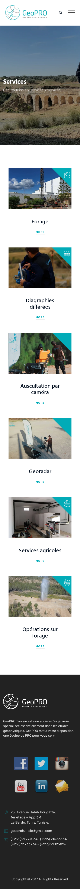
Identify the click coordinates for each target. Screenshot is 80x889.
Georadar (40, 471)
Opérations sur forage (40, 632)
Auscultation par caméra (40, 389)
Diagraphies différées (40, 304)
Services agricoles (40, 550)
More (40, 232)
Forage (40, 222)
